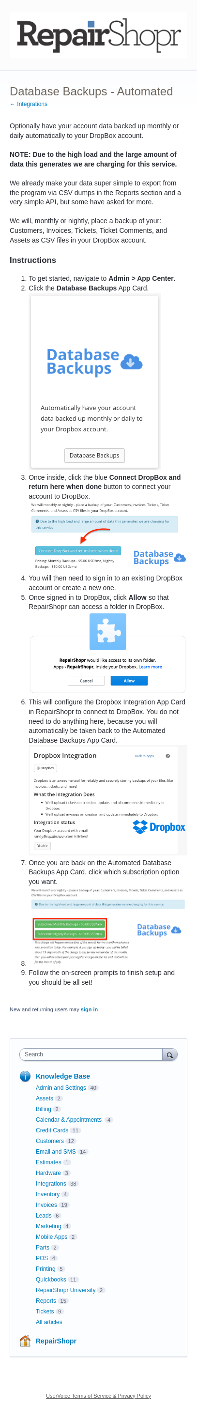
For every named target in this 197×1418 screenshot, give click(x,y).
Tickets (45, 1311)
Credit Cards (52, 1130)
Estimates (48, 1162)
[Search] (170, 1054)
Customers (50, 1141)
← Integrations (28, 104)
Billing (43, 1109)
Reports (46, 1300)
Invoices (46, 1205)
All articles (49, 1322)
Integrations (51, 1183)
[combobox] (93, 1054)
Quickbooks (51, 1279)
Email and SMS (56, 1151)
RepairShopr (56, 1341)
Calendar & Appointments (69, 1119)
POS (42, 1258)
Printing (46, 1269)
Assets (44, 1098)
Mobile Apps (51, 1237)
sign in (89, 1009)
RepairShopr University (65, 1290)
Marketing (48, 1226)
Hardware (48, 1173)
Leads (44, 1215)
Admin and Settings (61, 1087)
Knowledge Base (63, 1076)
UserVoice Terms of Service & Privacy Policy (98, 1396)
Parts (42, 1247)
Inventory (48, 1194)
